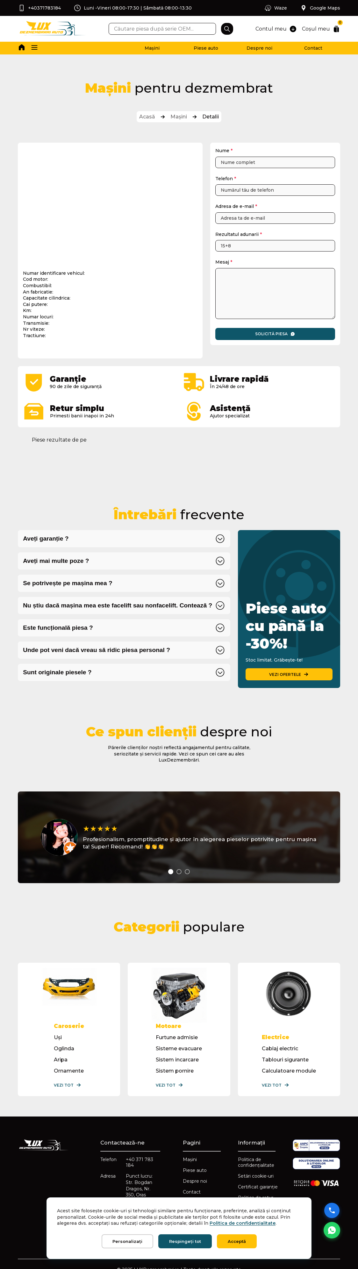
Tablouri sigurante (285, 1060)
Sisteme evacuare (179, 1049)
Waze (275, 8)
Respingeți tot (185, 1241)
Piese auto (206, 48)
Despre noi (259, 48)
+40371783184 (39, 8)
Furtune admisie (177, 1037)
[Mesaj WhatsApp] (332, 1230)
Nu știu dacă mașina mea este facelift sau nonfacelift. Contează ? (117, 605)
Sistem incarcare (177, 1060)
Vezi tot (67, 1085)
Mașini (152, 48)
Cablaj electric (280, 1049)
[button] (34, 48)
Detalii (210, 117)
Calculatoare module (289, 1071)
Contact (313, 48)
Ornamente (69, 1071)
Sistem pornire (175, 1071)
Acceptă (237, 1241)
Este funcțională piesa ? (58, 627)
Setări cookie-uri (256, 1176)
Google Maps (320, 8)
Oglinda (64, 1049)
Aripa (61, 1060)
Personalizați (127, 1241)
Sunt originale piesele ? (57, 672)
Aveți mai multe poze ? (56, 560)
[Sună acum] (332, 1210)
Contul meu (276, 29)
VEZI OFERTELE (289, 674)
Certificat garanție (258, 1187)
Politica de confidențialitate (256, 1162)
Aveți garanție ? (45, 538)
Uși (58, 1037)
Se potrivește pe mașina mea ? (67, 583)
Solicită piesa (275, 334)
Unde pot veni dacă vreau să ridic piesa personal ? (96, 650)
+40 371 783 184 (139, 1162)
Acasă (147, 117)
